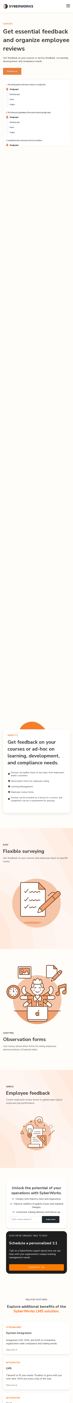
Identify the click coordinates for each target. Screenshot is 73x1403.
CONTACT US (37, 1267)
